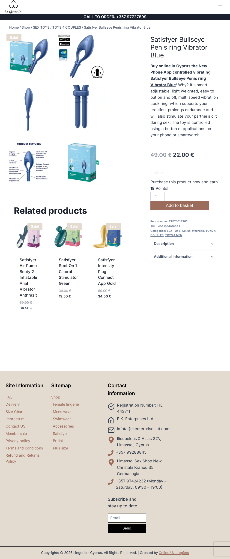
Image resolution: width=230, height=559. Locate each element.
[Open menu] (220, 6)
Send (126, 528)
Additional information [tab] (184, 257)
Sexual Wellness (193, 230)
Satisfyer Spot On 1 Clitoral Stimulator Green (68, 310)
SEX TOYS (174, 230)
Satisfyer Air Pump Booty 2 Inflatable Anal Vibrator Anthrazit (28, 316)
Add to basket (180, 205)
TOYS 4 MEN (173, 235)
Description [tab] (184, 244)
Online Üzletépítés (174, 552)
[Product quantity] (157, 196)
